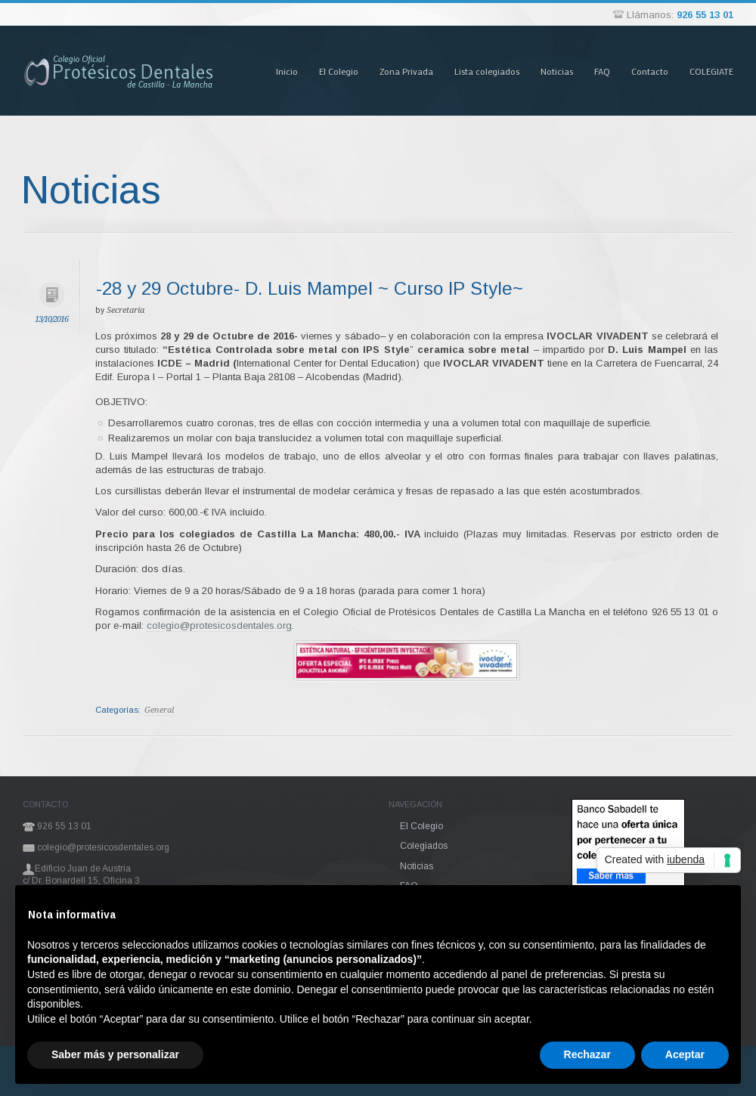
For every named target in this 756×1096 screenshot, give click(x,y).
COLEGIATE (711, 71)
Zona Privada (406, 71)
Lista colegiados (486, 71)
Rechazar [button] (587, 1054)
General (159, 710)
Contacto (649, 71)
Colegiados (424, 846)
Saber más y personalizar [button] (115, 1054)
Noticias (557, 71)
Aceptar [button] (685, 1054)
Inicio (287, 71)
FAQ (602, 71)
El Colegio (338, 71)
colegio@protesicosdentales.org (219, 625)
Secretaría (125, 310)
